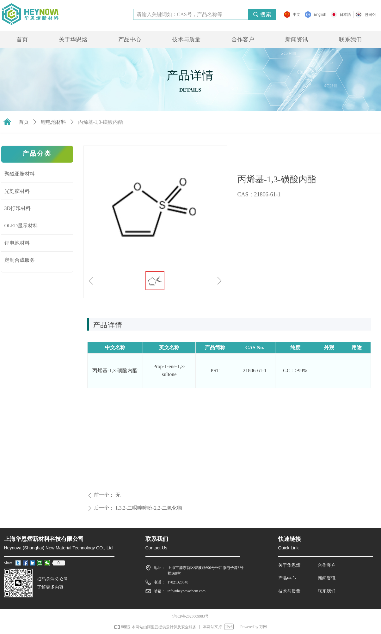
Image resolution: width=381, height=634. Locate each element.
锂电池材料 (53, 122)
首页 (24, 122)
